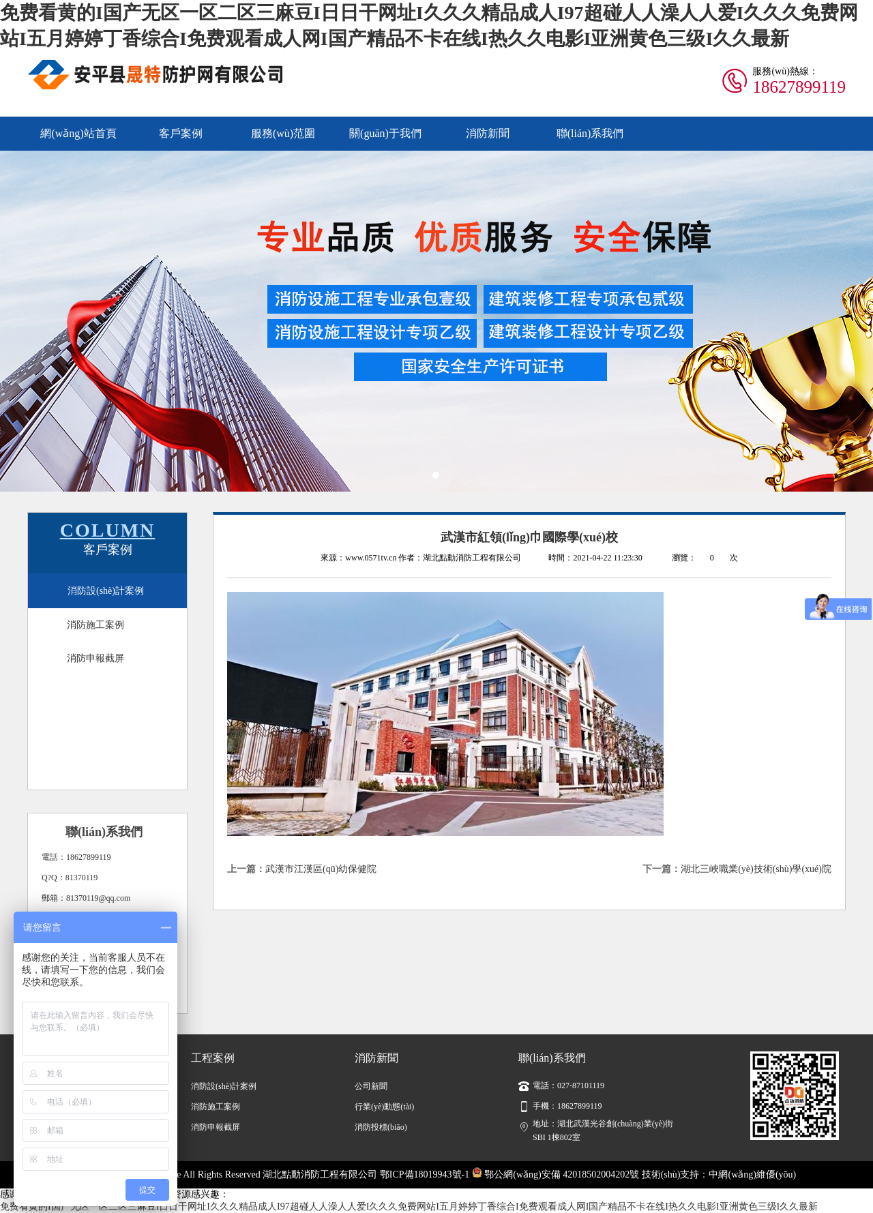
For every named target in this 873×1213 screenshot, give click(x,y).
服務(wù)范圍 (283, 133)
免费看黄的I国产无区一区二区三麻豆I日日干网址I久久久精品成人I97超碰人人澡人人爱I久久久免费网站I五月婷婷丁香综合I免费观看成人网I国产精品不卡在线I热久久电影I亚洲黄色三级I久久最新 (409, 1206)
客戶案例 (181, 133)
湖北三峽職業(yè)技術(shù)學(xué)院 (756, 869)
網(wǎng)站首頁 (78, 133)
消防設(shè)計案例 (106, 591)
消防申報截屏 (95, 658)
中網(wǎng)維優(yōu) (752, 1174)
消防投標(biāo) (381, 1127)
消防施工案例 (95, 625)
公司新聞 (371, 1086)
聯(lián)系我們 (590, 133)
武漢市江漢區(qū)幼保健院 (320, 869)
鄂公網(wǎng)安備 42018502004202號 (555, 1174)
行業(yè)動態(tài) (384, 1106)
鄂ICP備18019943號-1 (424, 1174)
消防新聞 (487, 133)
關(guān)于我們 (385, 133)
